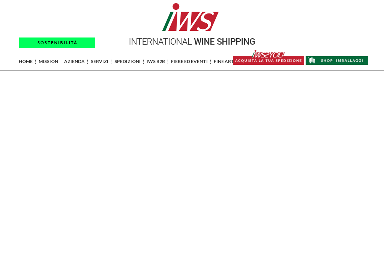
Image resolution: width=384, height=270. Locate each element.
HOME (26, 61)
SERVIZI (99, 61)
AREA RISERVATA (329, 17)
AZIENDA (74, 61)
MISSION (48, 61)
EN (361, 26)
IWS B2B (156, 61)
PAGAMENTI (321, 7)
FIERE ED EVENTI (189, 61)
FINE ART (224, 61)
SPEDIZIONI (127, 61)
